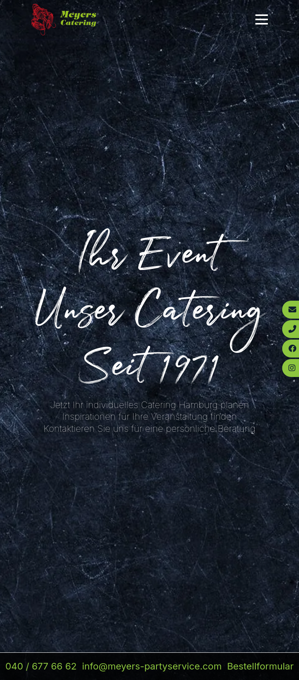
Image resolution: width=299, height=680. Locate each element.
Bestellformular (260, 666)
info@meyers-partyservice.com (152, 666)
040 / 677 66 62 (41, 666)
